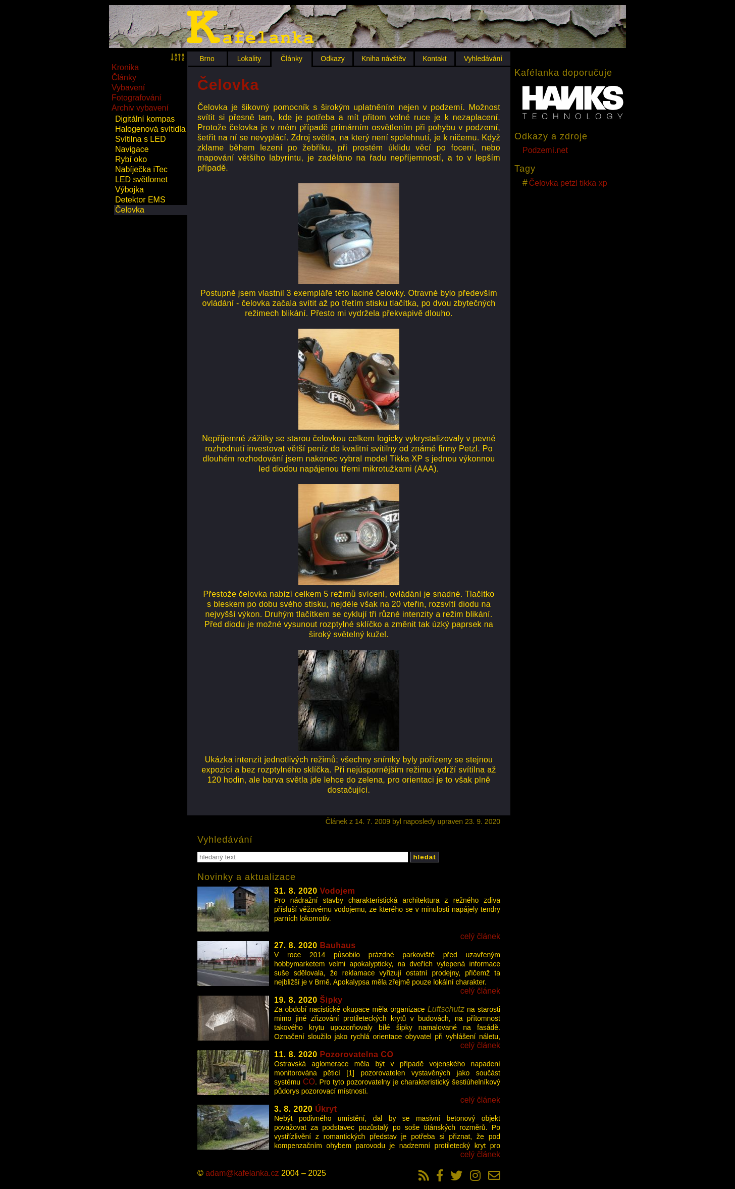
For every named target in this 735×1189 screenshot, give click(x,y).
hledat (424, 857)
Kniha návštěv (383, 59)
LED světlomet (141, 179)
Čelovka (129, 209)
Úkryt (326, 1109)
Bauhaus (338, 945)
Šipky (331, 1000)
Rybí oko (131, 159)
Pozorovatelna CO (357, 1054)
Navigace (132, 149)
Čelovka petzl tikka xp (568, 183)
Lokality (249, 59)
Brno (207, 59)
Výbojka (129, 189)
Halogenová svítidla (150, 129)
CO (309, 1081)
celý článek (480, 936)
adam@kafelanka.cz (242, 1173)
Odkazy (332, 59)
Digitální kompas (145, 119)
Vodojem (337, 891)
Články (291, 59)
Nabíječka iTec (141, 169)
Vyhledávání (483, 59)
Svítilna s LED (140, 139)
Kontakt (434, 59)
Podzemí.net (545, 150)
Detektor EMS (140, 199)
